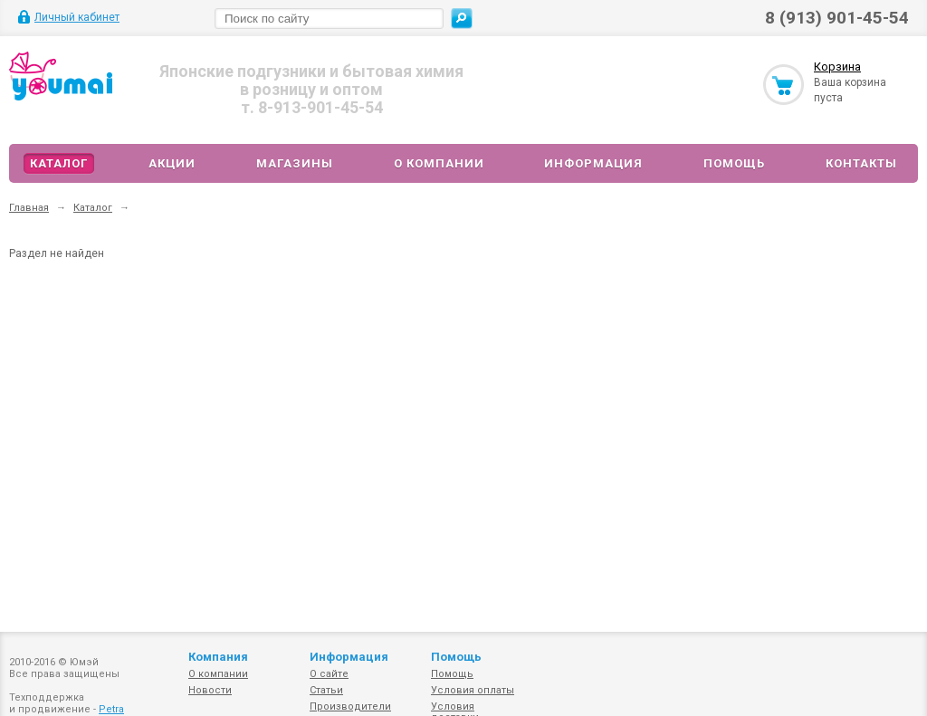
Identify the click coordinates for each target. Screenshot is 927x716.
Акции (172, 163)
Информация (593, 163)
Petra (111, 709)
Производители (350, 706)
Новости (210, 690)
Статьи (326, 690)
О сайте (329, 674)
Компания (218, 656)
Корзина (837, 66)
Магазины (294, 163)
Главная (29, 208)
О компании (439, 163)
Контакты (861, 163)
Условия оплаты (472, 690)
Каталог (59, 163)
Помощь (734, 163)
